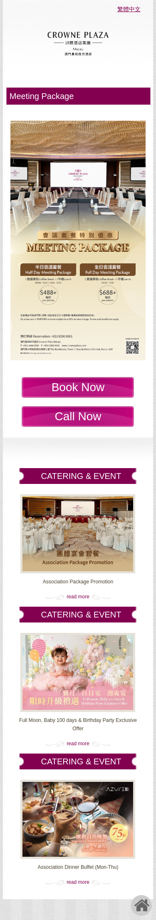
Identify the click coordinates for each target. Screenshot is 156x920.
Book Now (78, 387)
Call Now (77, 416)
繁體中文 (129, 9)
